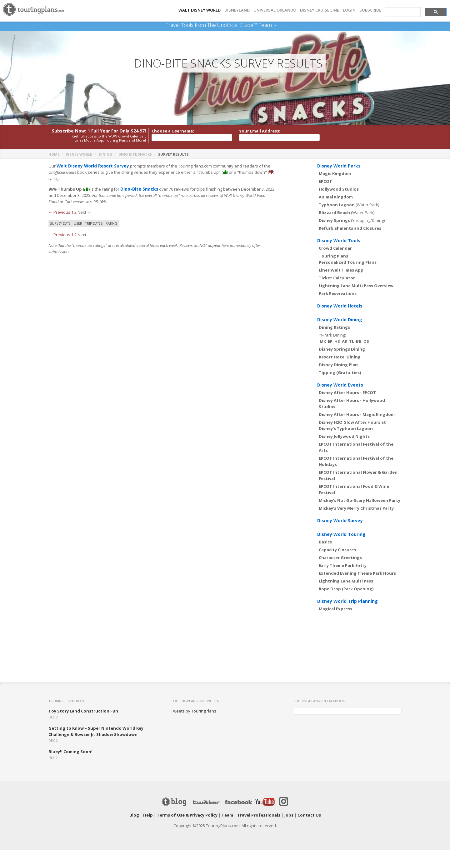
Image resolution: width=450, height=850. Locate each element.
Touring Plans (333, 256)
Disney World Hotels (339, 306)
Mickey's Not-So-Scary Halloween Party (359, 500)
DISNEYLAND (237, 10)
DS (366, 341)
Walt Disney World (199, 10)
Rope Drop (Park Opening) (346, 589)
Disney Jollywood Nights (344, 436)
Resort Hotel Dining (340, 357)
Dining (105, 154)
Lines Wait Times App (341, 270)
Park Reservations (338, 293)
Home (53, 154)
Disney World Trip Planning (347, 601)
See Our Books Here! (281, 25)
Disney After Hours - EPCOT (347, 392)
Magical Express (335, 609)
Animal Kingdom (336, 197)
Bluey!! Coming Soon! (70, 751)
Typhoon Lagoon (337, 205)
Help (148, 815)
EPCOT (325, 181)
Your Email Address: (259, 131)
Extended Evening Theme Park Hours (357, 573)
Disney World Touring (341, 534)
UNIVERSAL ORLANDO (274, 10)
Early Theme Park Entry (343, 565)
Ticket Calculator (337, 278)
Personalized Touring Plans (348, 262)
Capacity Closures (337, 549)
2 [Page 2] (75, 212)
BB (359, 341)
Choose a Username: (173, 131)
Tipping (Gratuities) (340, 372)
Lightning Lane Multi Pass (346, 581)
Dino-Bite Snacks (135, 154)
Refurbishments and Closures (350, 228)
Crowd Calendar (335, 248)
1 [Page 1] (72, 212)
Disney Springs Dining (342, 349)
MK (323, 341)
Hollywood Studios (339, 189)
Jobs (288, 815)
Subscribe (370, 10)
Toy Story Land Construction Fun (83, 711)
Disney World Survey (340, 520)
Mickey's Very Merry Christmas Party (356, 508)
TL (351, 341)
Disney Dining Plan (338, 365)
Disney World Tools (338, 240)
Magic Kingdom (335, 173)
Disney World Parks (339, 166)
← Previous (59, 212)
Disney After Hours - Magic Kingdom (357, 414)
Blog (134, 815)
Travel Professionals (258, 815)
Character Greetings (340, 557)
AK (344, 341)
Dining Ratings (334, 327)
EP (330, 341)
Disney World (79, 154)
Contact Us (309, 815)
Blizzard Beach (334, 212)
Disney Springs (334, 220)
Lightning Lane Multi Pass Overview (356, 285)
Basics (325, 542)
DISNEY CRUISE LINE (319, 10)
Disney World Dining (339, 319)
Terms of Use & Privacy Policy (187, 815)
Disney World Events (340, 385)
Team (227, 815)
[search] (402, 12)
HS (337, 341)
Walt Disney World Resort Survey (91, 166)
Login (349, 10)
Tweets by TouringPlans (193, 711)
